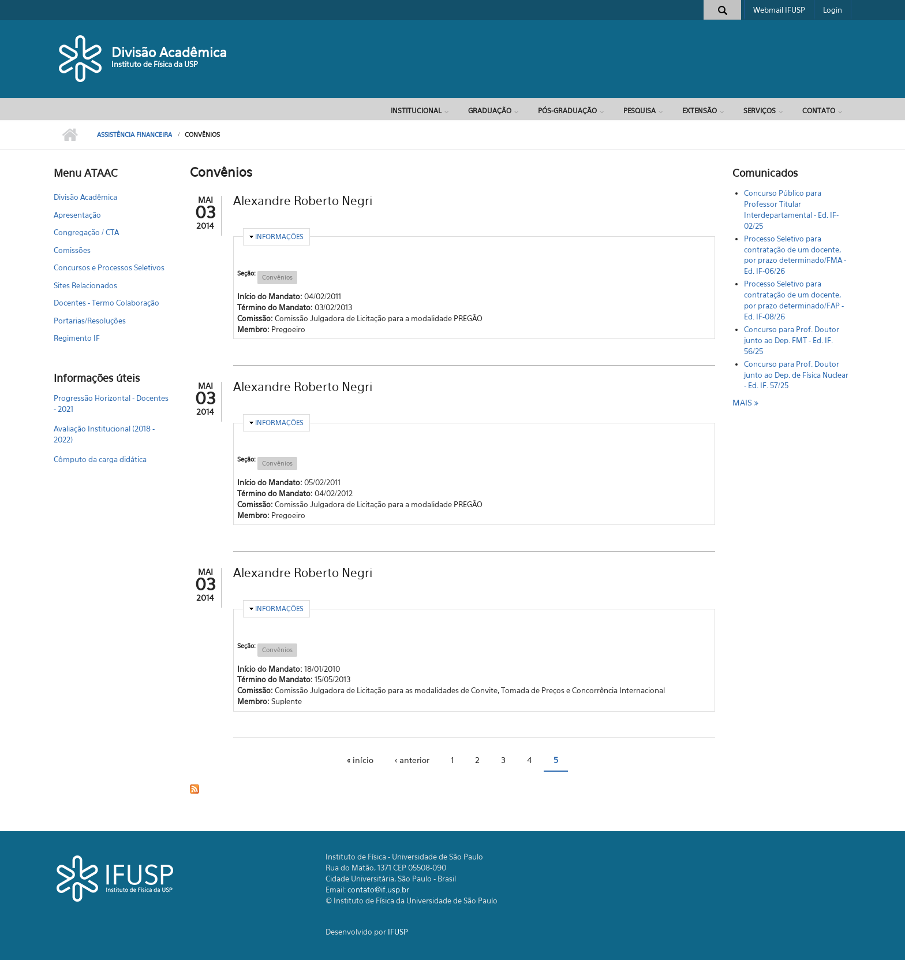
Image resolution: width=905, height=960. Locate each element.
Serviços (759, 110)
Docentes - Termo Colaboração (106, 302)
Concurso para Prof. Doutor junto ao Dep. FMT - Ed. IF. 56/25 (791, 340)
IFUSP (398, 931)
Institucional (416, 110)
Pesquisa (639, 110)
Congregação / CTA (86, 232)
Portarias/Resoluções (90, 320)
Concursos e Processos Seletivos (109, 267)
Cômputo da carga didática (100, 459)
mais (743, 402)
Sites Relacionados (85, 285)
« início (360, 760)
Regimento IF (77, 338)
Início (69, 135)
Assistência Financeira (134, 135)
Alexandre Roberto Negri (302, 201)
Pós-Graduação (567, 110)
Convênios (277, 277)
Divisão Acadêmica (169, 52)
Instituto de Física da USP (154, 64)
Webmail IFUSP (779, 9)
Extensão (699, 110)
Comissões (72, 250)
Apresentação (77, 214)
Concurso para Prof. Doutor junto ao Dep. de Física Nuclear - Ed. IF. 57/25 (796, 374)
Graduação (489, 110)
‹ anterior (412, 760)
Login (832, 9)
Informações (279, 236)
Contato (818, 110)
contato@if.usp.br (378, 889)
